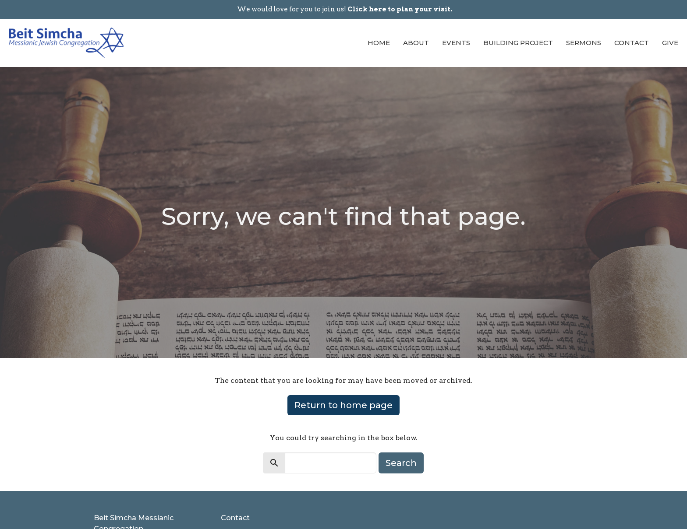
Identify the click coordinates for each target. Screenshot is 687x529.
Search (401, 463)
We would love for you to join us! (344, 9)
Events (456, 43)
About (416, 43)
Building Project (518, 43)
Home (379, 43)
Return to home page (343, 405)
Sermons (583, 43)
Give (670, 43)
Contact (631, 43)
